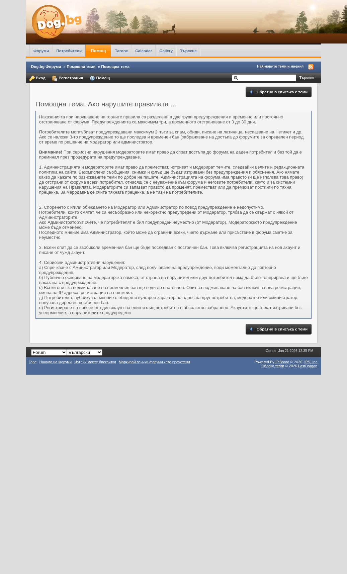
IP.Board (282, 362)
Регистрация (67, 78)
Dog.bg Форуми (46, 66)
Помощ (98, 50)
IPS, (310, 362)
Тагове (121, 51)
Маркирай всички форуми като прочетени (154, 362)
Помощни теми (81, 66)
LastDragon (307, 366)
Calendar (143, 51)
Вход (37, 78)
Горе (33, 362)
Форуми (41, 51)
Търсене (188, 51)
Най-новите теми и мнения (280, 66)
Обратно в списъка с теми (278, 92)
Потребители (69, 51)
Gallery (166, 51)
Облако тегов (272, 366)
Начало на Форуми (55, 362)
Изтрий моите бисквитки (95, 362)
